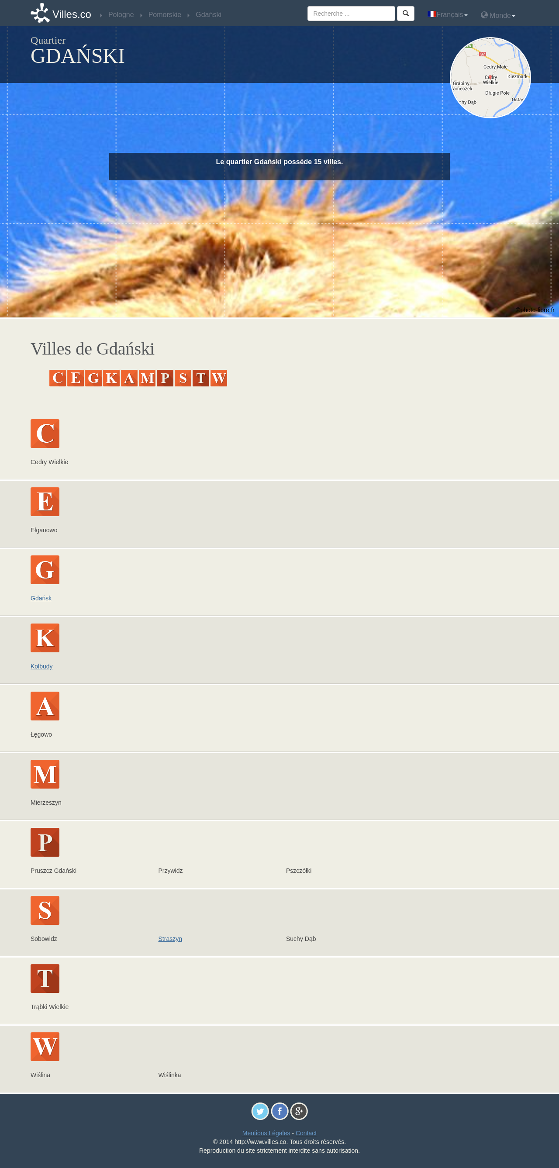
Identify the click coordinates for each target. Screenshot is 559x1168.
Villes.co (71, 14)
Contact (306, 1133)
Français (447, 14)
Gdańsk (41, 598)
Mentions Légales (266, 1133)
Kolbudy (42, 666)
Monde (498, 15)
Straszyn (170, 938)
